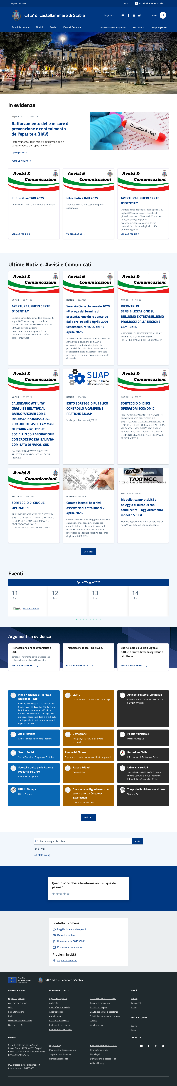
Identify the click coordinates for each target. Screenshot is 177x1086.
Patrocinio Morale (31, 608)
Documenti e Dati (16, 1025)
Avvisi (133, 1007)
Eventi (134, 1030)
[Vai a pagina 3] (83, 619)
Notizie (134, 998)
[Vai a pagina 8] (100, 619)
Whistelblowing (97, 1063)
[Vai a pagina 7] (96, 619)
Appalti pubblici (56, 1011)
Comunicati (136, 1003)
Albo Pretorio (138, 27)
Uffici (10, 1007)
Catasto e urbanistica (59, 1020)
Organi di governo (16, 998)
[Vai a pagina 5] (90, 619)
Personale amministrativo (20, 1020)
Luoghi (134, 1025)
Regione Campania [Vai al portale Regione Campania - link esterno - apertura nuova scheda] (18, 3)
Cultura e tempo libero (59, 1025)
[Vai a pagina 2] (80, 619)
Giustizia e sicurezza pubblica (103, 998)
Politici (11, 1016)
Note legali (95, 1054)
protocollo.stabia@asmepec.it (26, 1064)
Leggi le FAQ (55, 1045)
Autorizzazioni (55, 1016)
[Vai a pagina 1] (76, 619)
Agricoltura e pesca (58, 998)
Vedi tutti (88, 551)
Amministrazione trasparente (103, 1045)
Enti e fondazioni (16, 1011)
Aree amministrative (17, 1003)
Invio (137, 841)
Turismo (93, 1020)
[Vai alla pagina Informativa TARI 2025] (21, 234)
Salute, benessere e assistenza (104, 1011)
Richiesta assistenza (58, 1058)
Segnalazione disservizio (60, 1054)
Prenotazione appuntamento (62, 1049)
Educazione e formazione (60, 1029)
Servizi (53, 27)
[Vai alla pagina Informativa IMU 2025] (75, 234)
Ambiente (53, 1003)
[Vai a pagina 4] (86, 619)
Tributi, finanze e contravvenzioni (105, 1016)
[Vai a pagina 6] (93, 619)
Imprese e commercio (100, 1003)
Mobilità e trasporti (98, 1007)
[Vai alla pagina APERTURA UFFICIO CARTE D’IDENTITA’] (130, 234)
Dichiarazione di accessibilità (103, 1058)
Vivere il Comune (72, 27)
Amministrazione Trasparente (113, 27)
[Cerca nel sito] (163, 15)
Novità (39, 27)
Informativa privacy (99, 1049)
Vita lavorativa (96, 1025)
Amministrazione (20, 27)
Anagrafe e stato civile (59, 1007)
